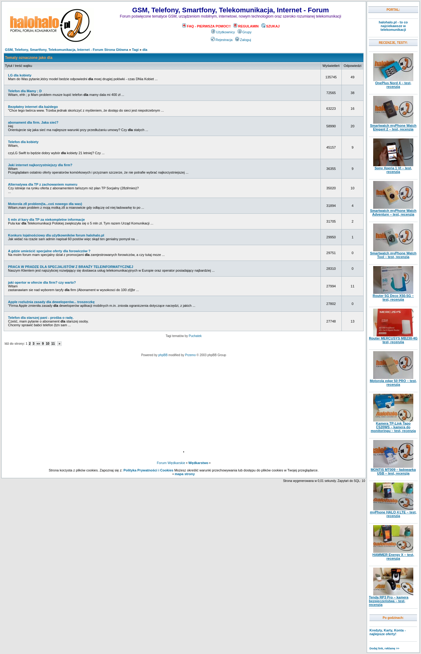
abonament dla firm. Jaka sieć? (33, 122)
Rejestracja (222, 40)
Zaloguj (243, 40)
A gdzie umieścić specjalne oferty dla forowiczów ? (49, 251)
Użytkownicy (223, 32)
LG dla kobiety (19, 75)
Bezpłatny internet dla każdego (33, 107)
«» (38, 343)
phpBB (162, 355)
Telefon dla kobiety (23, 142)
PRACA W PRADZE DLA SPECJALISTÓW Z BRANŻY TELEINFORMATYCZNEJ (70, 267)
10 (47, 343)
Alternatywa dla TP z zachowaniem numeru (42, 184)
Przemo (190, 355)
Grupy (245, 32)
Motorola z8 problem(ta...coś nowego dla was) (45, 204)
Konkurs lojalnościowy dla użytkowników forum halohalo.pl (56, 235)
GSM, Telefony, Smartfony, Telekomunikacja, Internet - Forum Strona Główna (66, 49)
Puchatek (195, 336)
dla (144, 49)
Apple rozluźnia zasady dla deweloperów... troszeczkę (51, 302)
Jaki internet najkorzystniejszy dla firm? (40, 165)
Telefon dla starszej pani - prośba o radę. (41, 317)
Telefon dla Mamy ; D (25, 91)
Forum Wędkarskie (171, 463)
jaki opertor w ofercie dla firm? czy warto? (42, 282)
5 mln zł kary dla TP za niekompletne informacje (46, 219)
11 (53, 343)
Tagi (135, 49)
